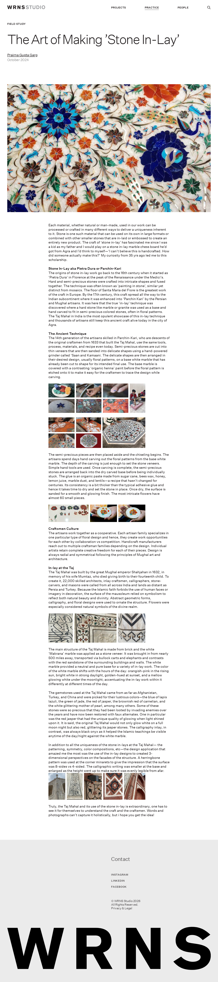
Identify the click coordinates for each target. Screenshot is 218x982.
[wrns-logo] (26, 7)
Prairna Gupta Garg (22, 55)
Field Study (16, 23)
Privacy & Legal (121, 908)
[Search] (209, 7)
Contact (120, 859)
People (183, 7)
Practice (152, 7)
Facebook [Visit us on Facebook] (119, 886)
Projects (118, 7)
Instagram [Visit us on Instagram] (119, 874)
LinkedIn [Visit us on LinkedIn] (118, 880)
